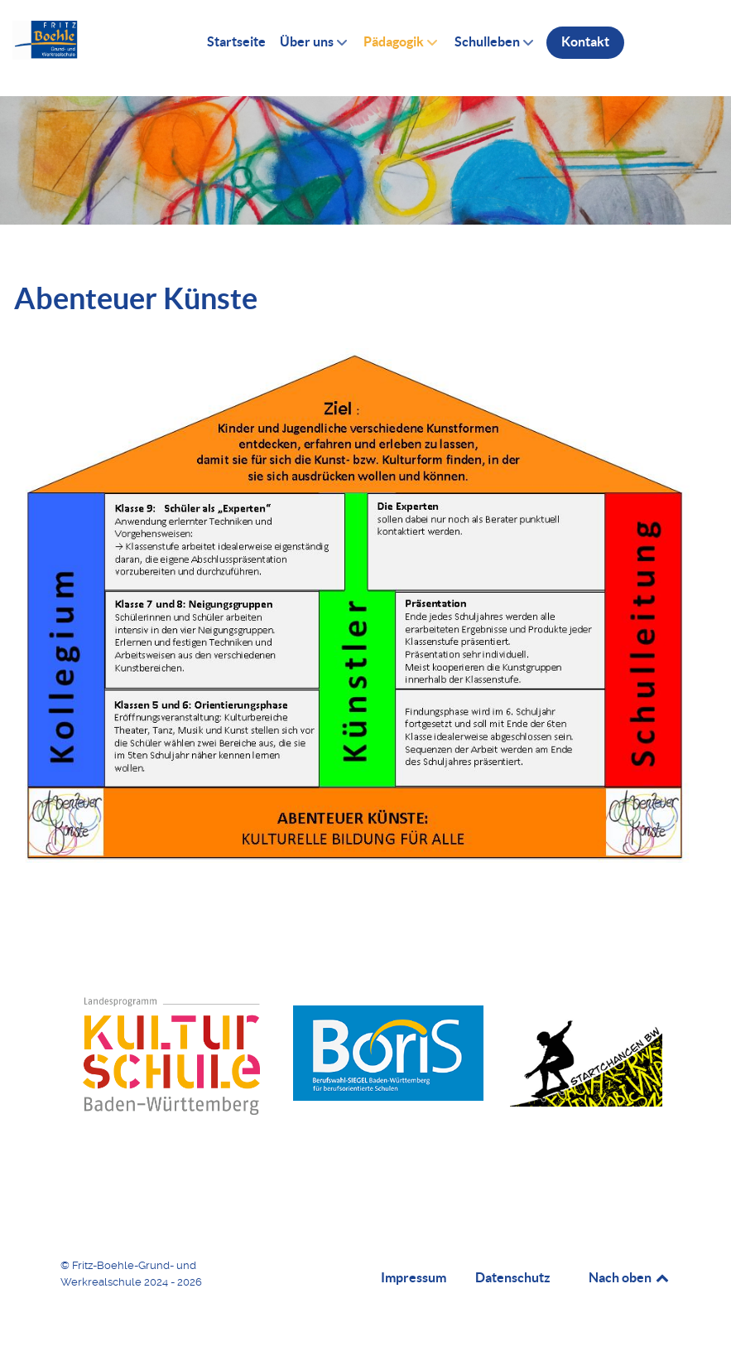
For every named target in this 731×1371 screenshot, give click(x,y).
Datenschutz (513, 1277)
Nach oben (630, 1277)
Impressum (413, 1277)
